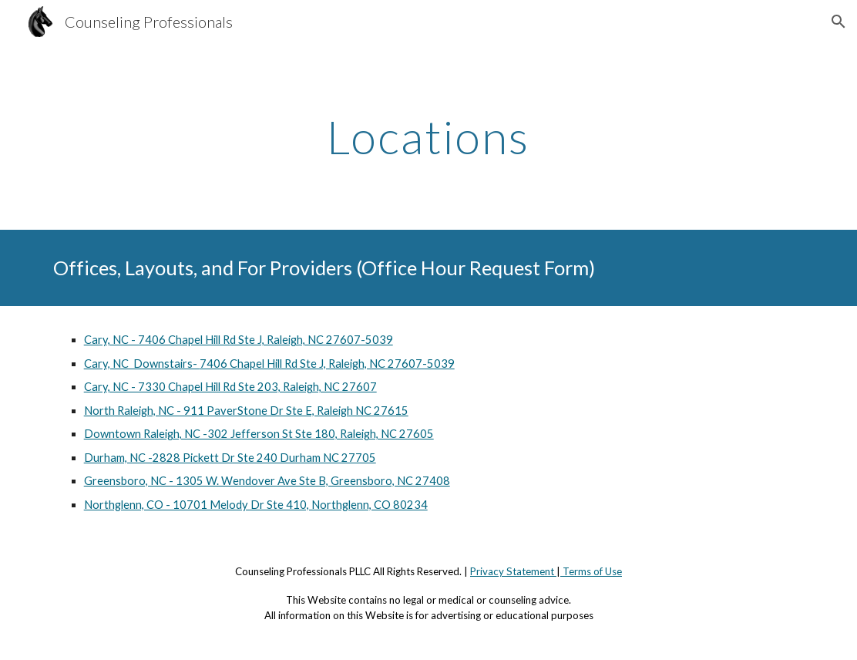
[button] (838, 21)
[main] (428, 136)
